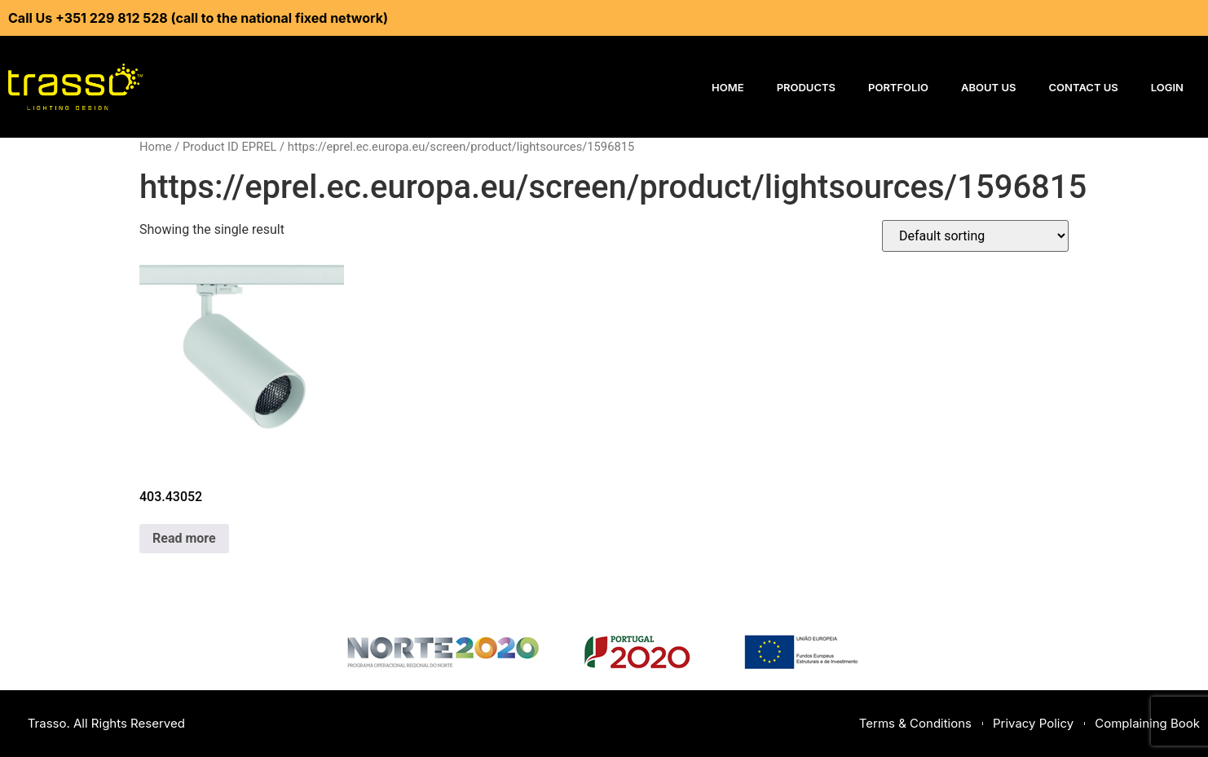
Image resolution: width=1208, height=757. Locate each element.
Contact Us (1083, 87)
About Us (988, 87)
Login (1167, 87)
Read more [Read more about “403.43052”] (184, 538)
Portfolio (898, 87)
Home (728, 87)
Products (806, 87)
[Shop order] (975, 236)
